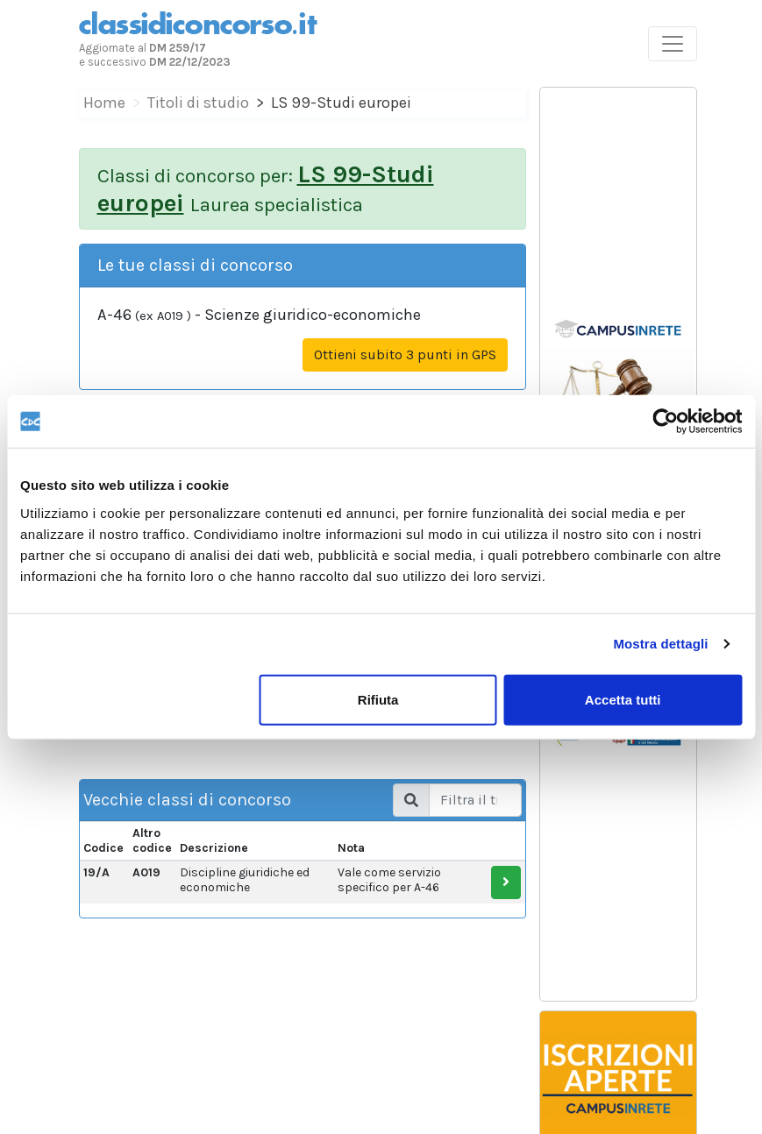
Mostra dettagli (660, 643)
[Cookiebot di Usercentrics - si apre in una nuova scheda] (665, 421)
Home (104, 102)
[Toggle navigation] (672, 43)
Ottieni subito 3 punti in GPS (405, 354)
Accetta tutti (623, 698)
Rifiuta (378, 698)
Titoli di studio (198, 102)
